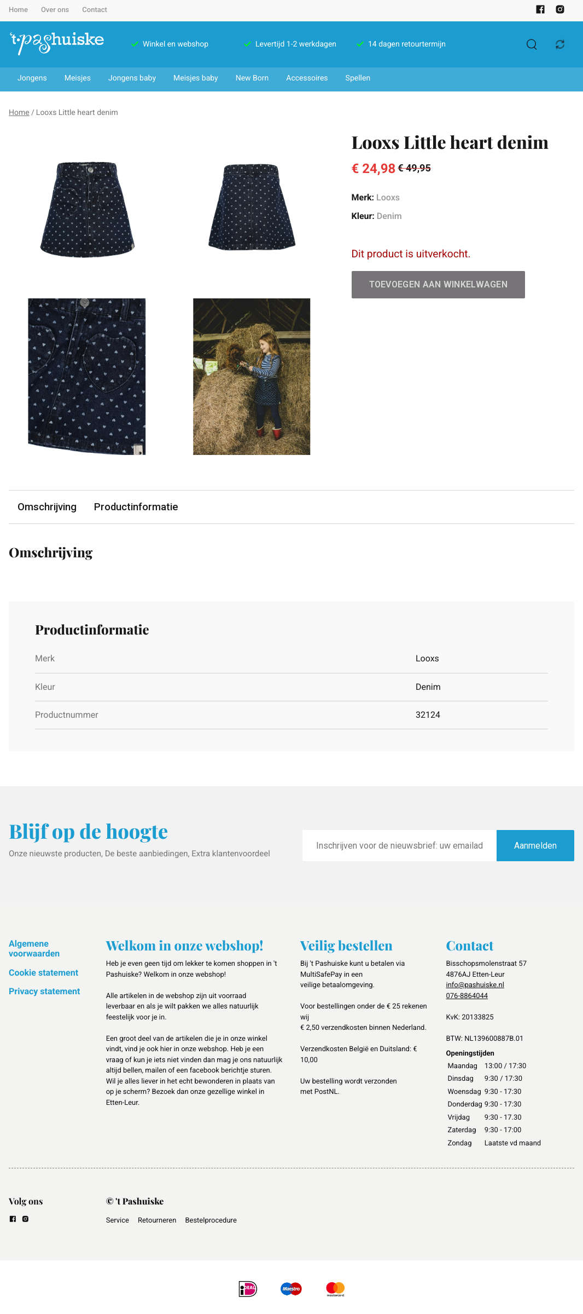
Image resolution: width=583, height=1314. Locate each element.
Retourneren (157, 1221)
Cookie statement (43, 973)
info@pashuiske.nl (475, 986)
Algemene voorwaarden (34, 949)
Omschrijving (48, 507)
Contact (94, 10)
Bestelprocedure (210, 1221)
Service (117, 1221)
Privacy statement (44, 992)
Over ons (55, 10)
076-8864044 (467, 996)
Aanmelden (535, 846)
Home (18, 10)
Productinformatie (139, 507)
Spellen (358, 78)
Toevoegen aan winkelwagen (438, 284)
